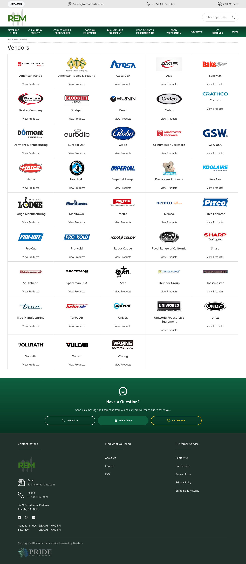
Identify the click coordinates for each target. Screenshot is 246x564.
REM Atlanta (13, 40)
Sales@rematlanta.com (41, 484)
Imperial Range (122, 179)
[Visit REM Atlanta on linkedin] (19, 517)
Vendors (23, 40)
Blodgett (77, 110)
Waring (123, 356)
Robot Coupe (123, 248)
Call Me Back (228, 4)
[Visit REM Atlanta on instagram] (26, 517)
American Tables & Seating (76, 76)
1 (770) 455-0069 (38, 496)
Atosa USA (123, 76)
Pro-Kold (77, 248)
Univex (123, 317)
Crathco (215, 100)
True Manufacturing (31, 317)
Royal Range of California (169, 248)
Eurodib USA (76, 145)
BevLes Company (30, 110)
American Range (30, 76)
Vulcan (76, 356)
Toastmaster (215, 283)
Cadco (169, 110)
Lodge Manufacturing (31, 214)
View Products (30, 84)
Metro (123, 214)
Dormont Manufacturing (31, 145)
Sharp (215, 248)
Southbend (30, 283)
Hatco (31, 179)
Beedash (78, 543)
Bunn (123, 110)
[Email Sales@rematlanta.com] (86, 4)
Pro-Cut (30, 248)
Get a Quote (123, 420)
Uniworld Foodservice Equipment (169, 319)
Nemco (169, 214)
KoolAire (215, 179)
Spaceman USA (76, 283)
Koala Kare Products (169, 179)
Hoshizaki (77, 179)
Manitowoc (77, 214)
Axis (169, 76)
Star (123, 283)
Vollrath (30, 356)
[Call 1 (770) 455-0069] (161, 4)
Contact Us (16, 4)
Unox (215, 317)
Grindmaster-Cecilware (169, 145)
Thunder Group (169, 283)
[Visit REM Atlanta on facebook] (33, 517)
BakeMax (215, 76)
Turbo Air (76, 317)
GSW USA (215, 145)
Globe (123, 145)
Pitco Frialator (215, 214)
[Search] (220, 17)
